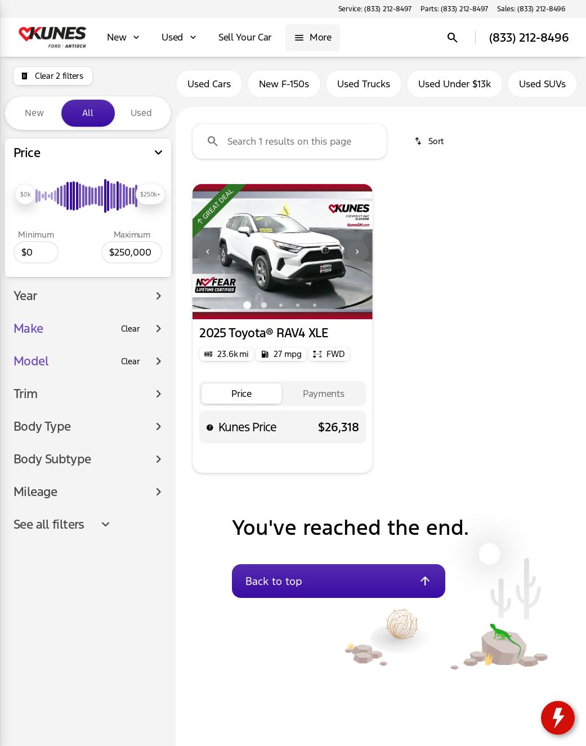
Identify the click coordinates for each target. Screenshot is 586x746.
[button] (206, 251)
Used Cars (209, 84)
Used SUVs (542, 84)
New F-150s (284, 84)
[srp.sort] (430, 141)
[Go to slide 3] (281, 305)
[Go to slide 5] (314, 305)
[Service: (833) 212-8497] (375, 9)
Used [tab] (141, 113)
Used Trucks (363, 84)
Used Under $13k (454, 84)
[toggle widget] (558, 718)
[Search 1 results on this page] (289, 141)
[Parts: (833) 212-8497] (454, 9)
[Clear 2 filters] (53, 76)
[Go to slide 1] (247, 305)
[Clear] (130, 329)
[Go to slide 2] (264, 305)
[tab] (241, 393)
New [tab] (34, 113)
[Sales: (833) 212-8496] (531, 9)
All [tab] (87, 113)
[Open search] (453, 38)
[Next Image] (357, 251)
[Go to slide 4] (298, 305)
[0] (36, 252)
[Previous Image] (207, 251)
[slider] (25, 194)
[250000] (131, 252)
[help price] (210, 427)
